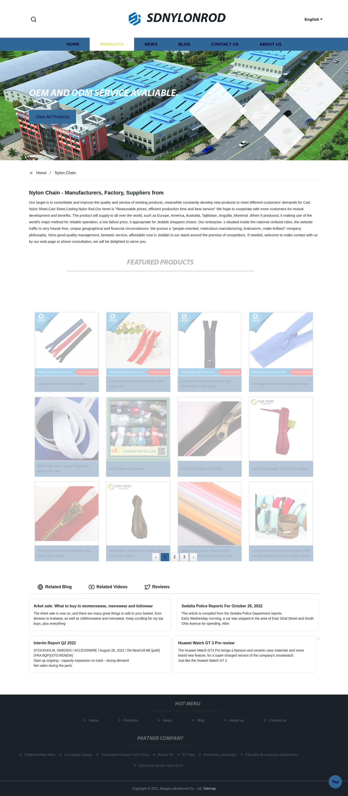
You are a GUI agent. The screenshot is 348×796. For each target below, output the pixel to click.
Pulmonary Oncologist (217, 755)
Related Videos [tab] (108, 587)
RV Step (186, 755)
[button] (33, 19)
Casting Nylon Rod (80, 209)
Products (112, 45)
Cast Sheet (56, 209)
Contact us (225, 45)
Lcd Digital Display (76, 755)
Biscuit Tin (163, 755)
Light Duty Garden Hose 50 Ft (158, 765)
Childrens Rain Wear (37, 755)
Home (72, 45)
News (151, 45)
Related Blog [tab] (54, 587)
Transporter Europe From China (123, 755)
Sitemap (209, 788)
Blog (184, 45)
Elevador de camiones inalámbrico (269, 755)
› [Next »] (193, 557)
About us (270, 45)
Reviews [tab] (157, 587)
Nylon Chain (65, 173)
